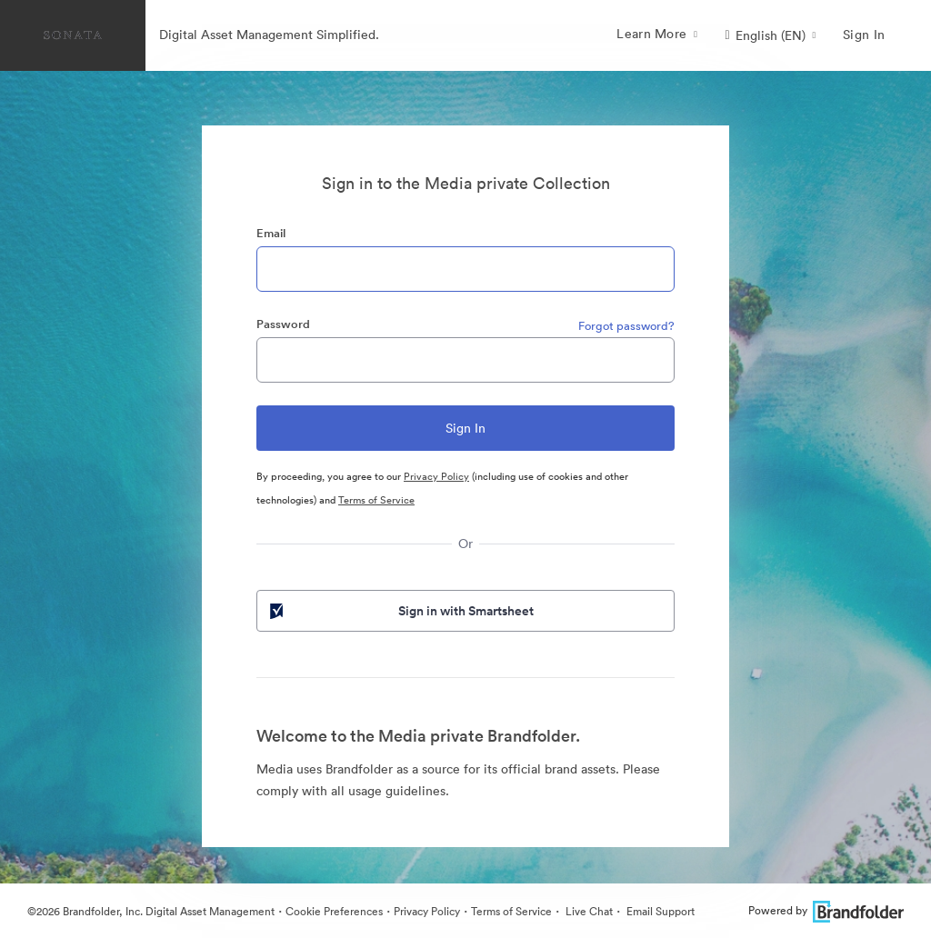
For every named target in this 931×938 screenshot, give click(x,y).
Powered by (826, 910)
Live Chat (588, 911)
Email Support (659, 911)
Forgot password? (626, 326)
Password (283, 324)
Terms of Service (376, 500)
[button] (770, 35)
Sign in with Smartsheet (400, 611)
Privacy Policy (436, 476)
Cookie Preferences (334, 911)
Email (270, 233)
